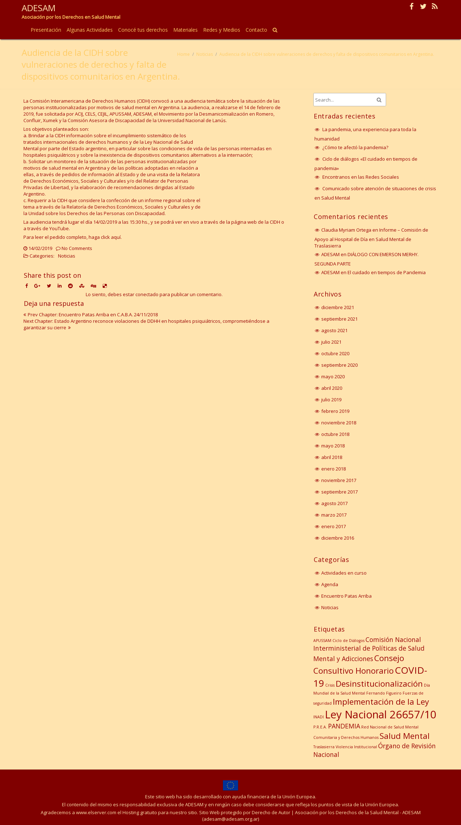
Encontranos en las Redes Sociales (360, 177)
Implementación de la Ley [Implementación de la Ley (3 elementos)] (381, 701)
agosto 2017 (334, 503)
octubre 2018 (335, 434)
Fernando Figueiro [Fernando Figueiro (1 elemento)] (384, 693)
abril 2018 (331, 457)
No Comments (77, 248)
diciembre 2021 (337, 307)
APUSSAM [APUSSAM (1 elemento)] (322, 640)
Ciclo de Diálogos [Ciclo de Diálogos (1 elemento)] (348, 640)
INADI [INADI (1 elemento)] (318, 716)
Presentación (46, 29)
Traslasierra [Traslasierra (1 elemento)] (324, 746)
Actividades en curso (344, 573)
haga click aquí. (105, 237)
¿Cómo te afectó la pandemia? (355, 147)
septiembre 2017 (339, 492)
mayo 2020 (333, 376)
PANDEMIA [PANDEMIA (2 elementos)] (344, 726)
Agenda (329, 584)
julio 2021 (331, 342)
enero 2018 (333, 468)
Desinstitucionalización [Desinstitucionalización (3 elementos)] (379, 683)
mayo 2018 (333, 445)
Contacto (256, 29)
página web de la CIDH (255, 222)
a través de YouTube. (47, 228)
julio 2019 (331, 399)
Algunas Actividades (90, 29)
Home (183, 54)
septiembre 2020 (339, 365)
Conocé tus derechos (143, 29)
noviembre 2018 (338, 422)
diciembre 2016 (337, 538)
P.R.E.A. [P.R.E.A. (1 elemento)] (320, 727)
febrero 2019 (335, 411)
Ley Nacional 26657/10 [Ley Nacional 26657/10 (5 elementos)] (381, 714)
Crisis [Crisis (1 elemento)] (330, 685)
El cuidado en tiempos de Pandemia (387, 272)
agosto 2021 (334, 330)
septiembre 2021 (339, 319)
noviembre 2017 (338, 480)
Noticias (204, 54)
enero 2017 (333, 526)
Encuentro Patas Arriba (346, 596)
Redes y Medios (221, 29)
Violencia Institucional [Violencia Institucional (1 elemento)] (356, 746)
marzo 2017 (333, 515)
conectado (146, 294)
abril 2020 (331, 388)
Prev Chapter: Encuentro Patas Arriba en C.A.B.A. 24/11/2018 (93, 314)
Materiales (185, 29)
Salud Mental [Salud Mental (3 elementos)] (405, 735)
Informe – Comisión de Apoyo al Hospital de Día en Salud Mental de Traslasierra (371, 238)
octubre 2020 (335, 353)
